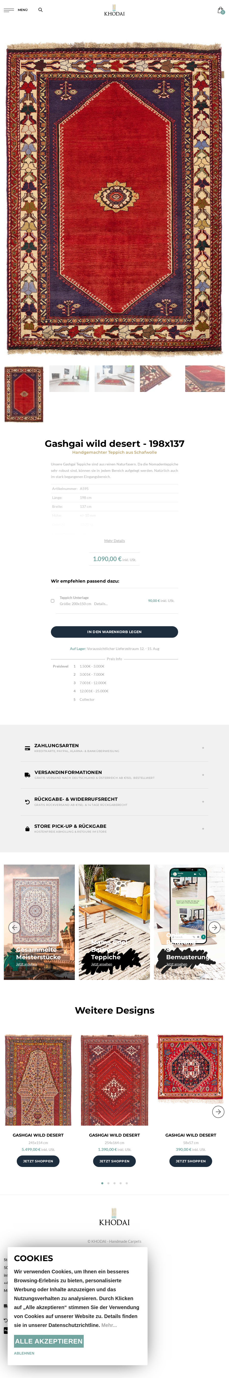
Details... (101, 603)
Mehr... (109, 1325)
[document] (77, 1306)
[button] (114, 748)
